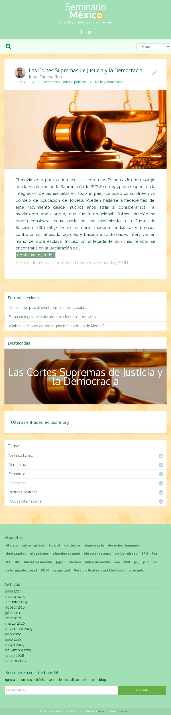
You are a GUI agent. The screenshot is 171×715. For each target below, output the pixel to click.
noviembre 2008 (19, 650)
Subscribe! (142, 690)
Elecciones (17, 483)
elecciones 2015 (97, 553)
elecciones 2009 (66, 553)
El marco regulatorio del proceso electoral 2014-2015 (52, 317)
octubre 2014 (16, 602)
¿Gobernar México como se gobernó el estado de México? (56, 326)
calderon (72, 545)
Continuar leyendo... (35, 255)
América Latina (20, 455)
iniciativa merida (38, 562)
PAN (127, 562)
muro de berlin (97, 562)
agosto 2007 (15, 661)
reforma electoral (21, 570)
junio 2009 (13, 639)
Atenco (22, 262)
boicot (54, 545)
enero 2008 (14, 655)
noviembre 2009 (19, 629)
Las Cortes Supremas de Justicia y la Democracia (78, 73)
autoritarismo (33, 545)
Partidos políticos (74, 82)
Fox (155, 553)
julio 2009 (13, 634)
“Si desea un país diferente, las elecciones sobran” (49, 308)
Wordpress (123, 711)
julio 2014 (13, 613)
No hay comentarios (109, 82)
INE (17, 562)
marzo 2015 (15, 596)
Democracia (51, 82)
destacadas (105, 262)
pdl (146, 562)
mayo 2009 (14, 645)
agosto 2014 (15, 607)
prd (156, 562)
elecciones (39, 553)
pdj (136, 562)
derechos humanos (74, 262)
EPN (144, 553)
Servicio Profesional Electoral (99, 570)
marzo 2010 (15, 623)
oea (117, 562)
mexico (75, 562)
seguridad (61, 570)
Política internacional (25, 501)
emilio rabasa (126, 553)
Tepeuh (102, 711)
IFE (8, 562)
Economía (16, 474)
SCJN (123, 262)
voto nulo (136, 570)
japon (60, 562)
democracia (42, 262)
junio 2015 (13, 591)
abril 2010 (13, 618)
